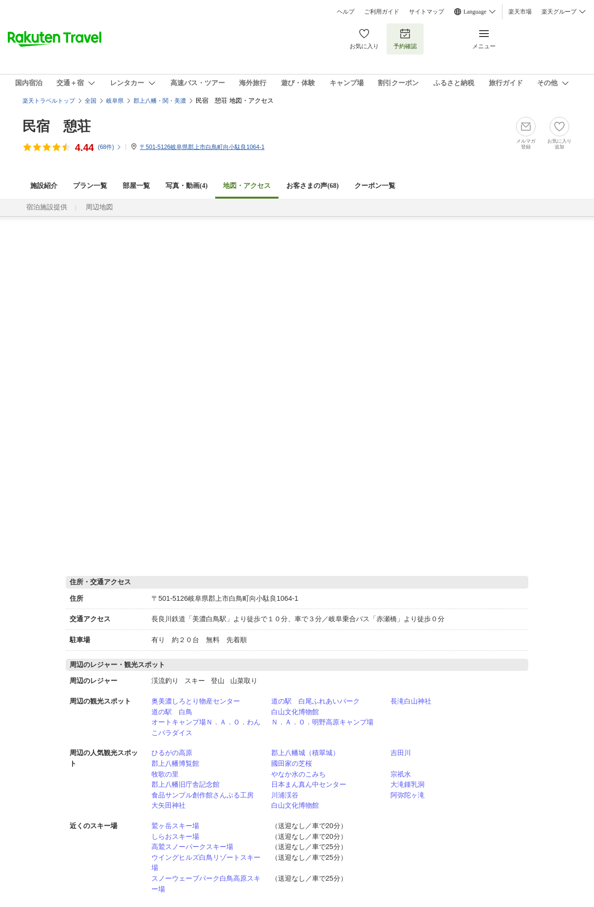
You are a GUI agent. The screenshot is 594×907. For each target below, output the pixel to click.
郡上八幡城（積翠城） (305, 753)
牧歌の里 (165, 774)
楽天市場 (520, 11)
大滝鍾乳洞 (407, 784)
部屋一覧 (136, 185)
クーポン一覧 (374, 185)
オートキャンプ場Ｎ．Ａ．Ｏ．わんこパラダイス (205, 727)
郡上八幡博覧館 (175, 763)
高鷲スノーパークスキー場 (192, 847)
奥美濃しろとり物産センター (195, 701)
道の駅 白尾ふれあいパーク (315, 701)
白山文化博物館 (295, 712)
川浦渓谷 (284, 795)
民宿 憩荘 (56, 126)
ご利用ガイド (381, 11)
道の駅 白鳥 (171, 712)
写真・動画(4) (186, 185)
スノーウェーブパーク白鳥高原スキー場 (205, 883)
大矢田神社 (168, 805)
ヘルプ (345, 11)
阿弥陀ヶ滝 (407, 795)
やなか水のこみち (298, 774)
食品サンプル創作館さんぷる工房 (202, 795)
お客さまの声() (312, 185)
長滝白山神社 (410, 701)
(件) (110, 147)
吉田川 (400, 753)
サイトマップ (426, 11)
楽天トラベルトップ (48, 100)
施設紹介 (43, 185)
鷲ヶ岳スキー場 (175, 826)
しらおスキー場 (175, 836)
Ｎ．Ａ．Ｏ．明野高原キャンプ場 (322, 722)
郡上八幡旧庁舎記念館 (185, 784)
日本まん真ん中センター (308, 784)
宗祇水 (400, 774)
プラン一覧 (90, 185)
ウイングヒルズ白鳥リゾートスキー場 (205, 862)
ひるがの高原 (171, 753)
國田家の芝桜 (291, 763)
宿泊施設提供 (46, 207)
